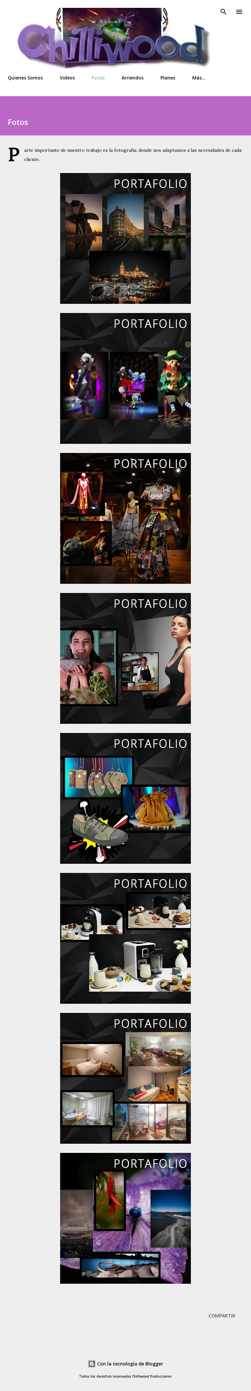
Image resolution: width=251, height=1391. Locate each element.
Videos (67, 78)
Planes (167, 78)
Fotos (98, 78)
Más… (199, 78)
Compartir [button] (222, 1316)
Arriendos (132, 78)
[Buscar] (223, 12)
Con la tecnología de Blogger (125, 1364)
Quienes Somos (25, 78)
